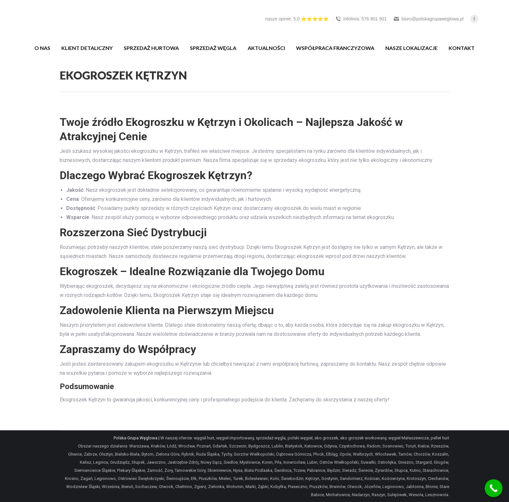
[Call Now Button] (494, 488)
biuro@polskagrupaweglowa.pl (428, 18)
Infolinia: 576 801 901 (361, 18)
